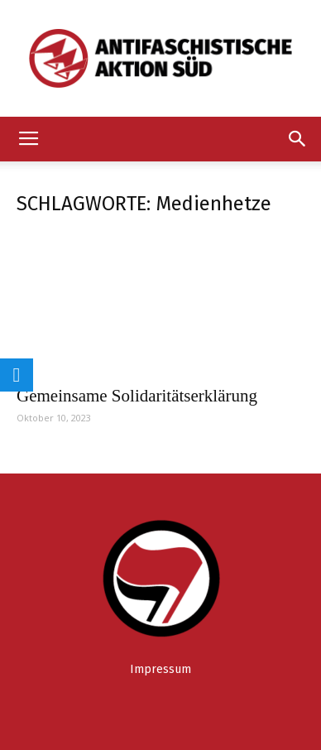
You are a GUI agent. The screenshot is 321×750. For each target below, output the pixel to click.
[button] (298, 139)
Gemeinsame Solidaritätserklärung (137, 396)
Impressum (160, 669)
